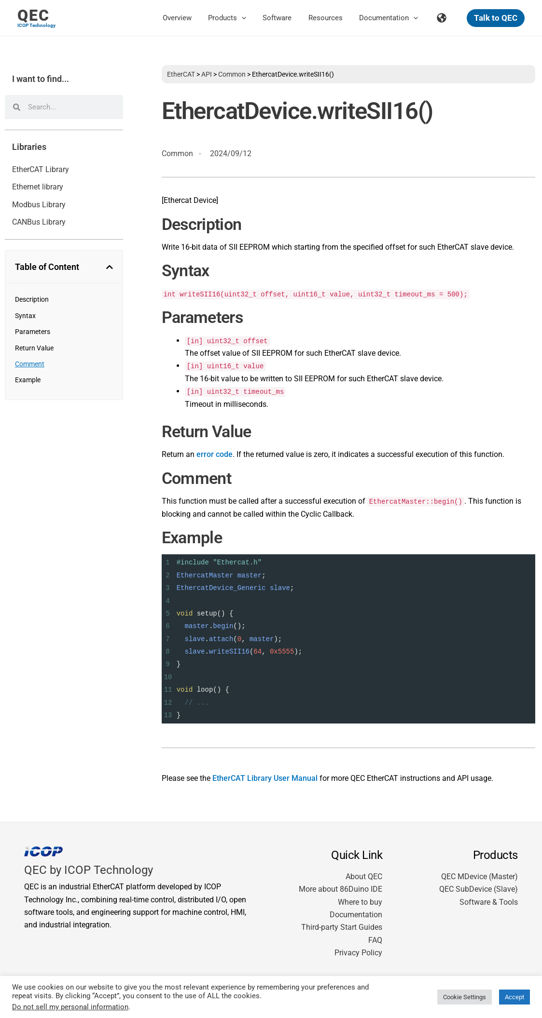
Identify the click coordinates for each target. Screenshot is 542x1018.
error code (214, 454)
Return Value (34, 348)
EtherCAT (181, 74)
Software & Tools (488, 902)
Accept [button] (514, 997)
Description (32, 299)
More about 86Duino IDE (340, 889)
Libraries (29, 147)
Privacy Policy (358, 952)
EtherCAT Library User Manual (265, 778)
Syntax (25, 316)
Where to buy (360, 902)
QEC (33, 15)
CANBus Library (39, 222)
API (206, 74)
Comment (29, 364)
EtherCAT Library (40, 169)
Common (232, 74)
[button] (250, 18)
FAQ (375, 940)
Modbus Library (39, 204)
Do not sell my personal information (70, 1007)
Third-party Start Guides (341, 927)
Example (28, 380)
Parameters (32, 331)
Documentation (356, 914)
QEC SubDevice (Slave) (478, 889)
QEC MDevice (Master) (479, 876)
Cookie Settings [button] (464, 997)
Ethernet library (37, 186)
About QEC (364, 876)
